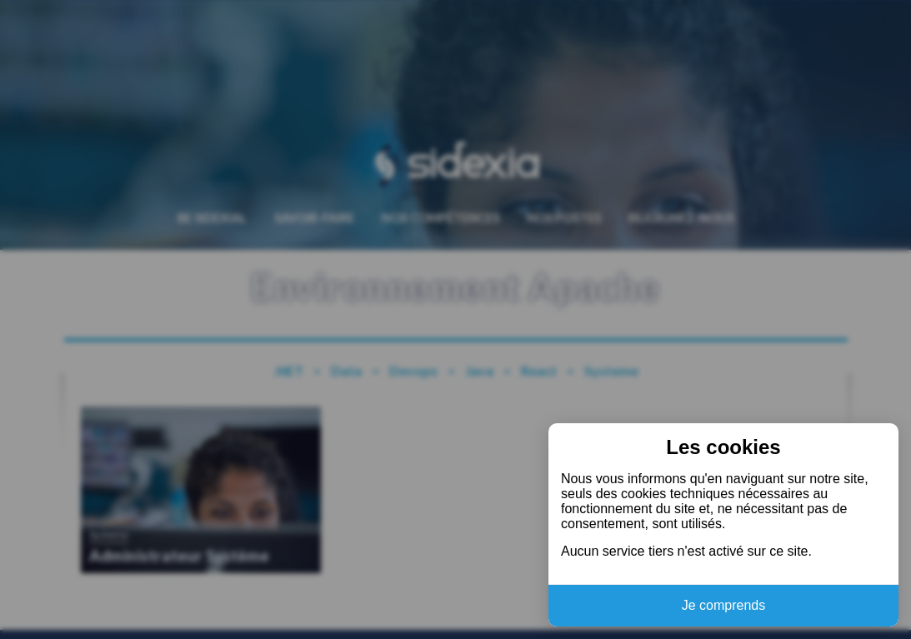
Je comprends (724, 605)
